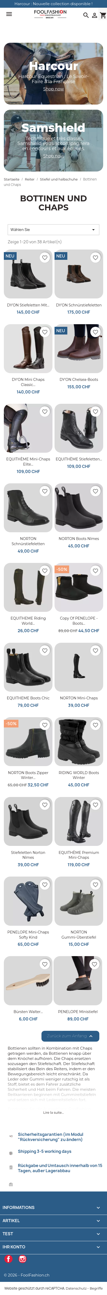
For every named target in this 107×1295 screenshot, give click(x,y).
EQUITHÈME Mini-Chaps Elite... (28, 462)
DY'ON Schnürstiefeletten (79, 305)
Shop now (53, 89)
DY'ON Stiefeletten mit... (28, 305)
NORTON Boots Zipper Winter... (28, 775)
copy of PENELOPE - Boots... (79, 621)
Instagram (22, 1259)
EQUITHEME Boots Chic (28, 698)
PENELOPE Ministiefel (78, 1011)
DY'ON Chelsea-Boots (79, 379)
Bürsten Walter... (28, 1011)
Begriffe (96, 1288)
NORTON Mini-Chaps (79, 698)
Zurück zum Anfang (70, 1036)
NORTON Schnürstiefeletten (28, 541)
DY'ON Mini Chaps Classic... (28, 382)
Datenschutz (76, 1288)
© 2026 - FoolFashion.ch (26, 1275)
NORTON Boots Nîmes (79, 538)
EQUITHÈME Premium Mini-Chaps (79, 855)
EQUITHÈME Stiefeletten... (79, 459)
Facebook (8, 1259)
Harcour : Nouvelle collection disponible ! (54, 3)
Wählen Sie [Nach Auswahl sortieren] (53, 230)
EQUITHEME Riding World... (28, 621)
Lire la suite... (53, 1112)
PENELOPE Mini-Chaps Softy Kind (28, 935)
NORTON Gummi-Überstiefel (78, 935)
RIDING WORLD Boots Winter (79, 775)
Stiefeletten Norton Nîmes (28, 855)
